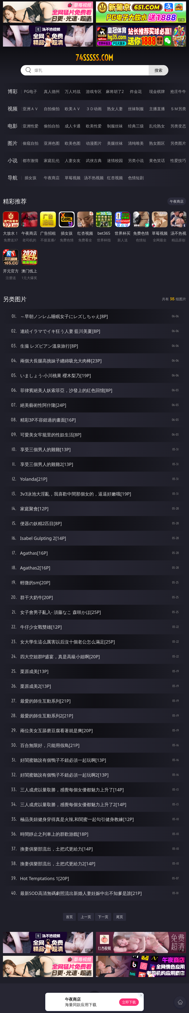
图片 (12, 143)
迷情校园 (115, 160)
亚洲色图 (52, 143)
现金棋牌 (157, 91)
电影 (12, 126)
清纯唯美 (136, 143)
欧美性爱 (94, 126)
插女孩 (30, 177)
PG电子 (30, 91)
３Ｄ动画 (94, 108)
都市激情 (30, 160)
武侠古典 (94, 160)
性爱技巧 (178, 160)
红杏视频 (115, 177)
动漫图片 (94, 143)
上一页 (86, 916)
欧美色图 (72, 143)
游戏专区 (94, 91)
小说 (12, 160)
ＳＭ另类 (178, 108)
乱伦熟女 (157, 126)
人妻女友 (72, 160)
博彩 (12, 91)
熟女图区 (157, 143)
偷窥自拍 (30, 143)
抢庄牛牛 (178, 91)
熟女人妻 (115, 108)
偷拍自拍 (52, 126)
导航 (12, 177)
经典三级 (136, 126)
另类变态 (178, 126)
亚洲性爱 (30, 126)
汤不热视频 (94, 177)
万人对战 (72, 91)
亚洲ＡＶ (30, 108)
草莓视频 (72, 177)
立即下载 (129, 1002)
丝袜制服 (136, 108)
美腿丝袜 (115, 143)
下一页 (103, 916)
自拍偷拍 (52, 108)
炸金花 (136, 91)
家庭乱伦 (52, 160)
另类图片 (178, 143)
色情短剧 (136, 177)
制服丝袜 (115, 126)
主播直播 (157, 108)
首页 (69, 916)
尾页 (119, 916)
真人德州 (52, 91)
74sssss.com (94, 58)
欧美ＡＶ (72, 108)
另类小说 (136, 160)
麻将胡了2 (115, 91)
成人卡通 (72, 126)
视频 (12, 108)
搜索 (158, 70)
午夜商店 (52, 177)
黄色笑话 (157, 160)
